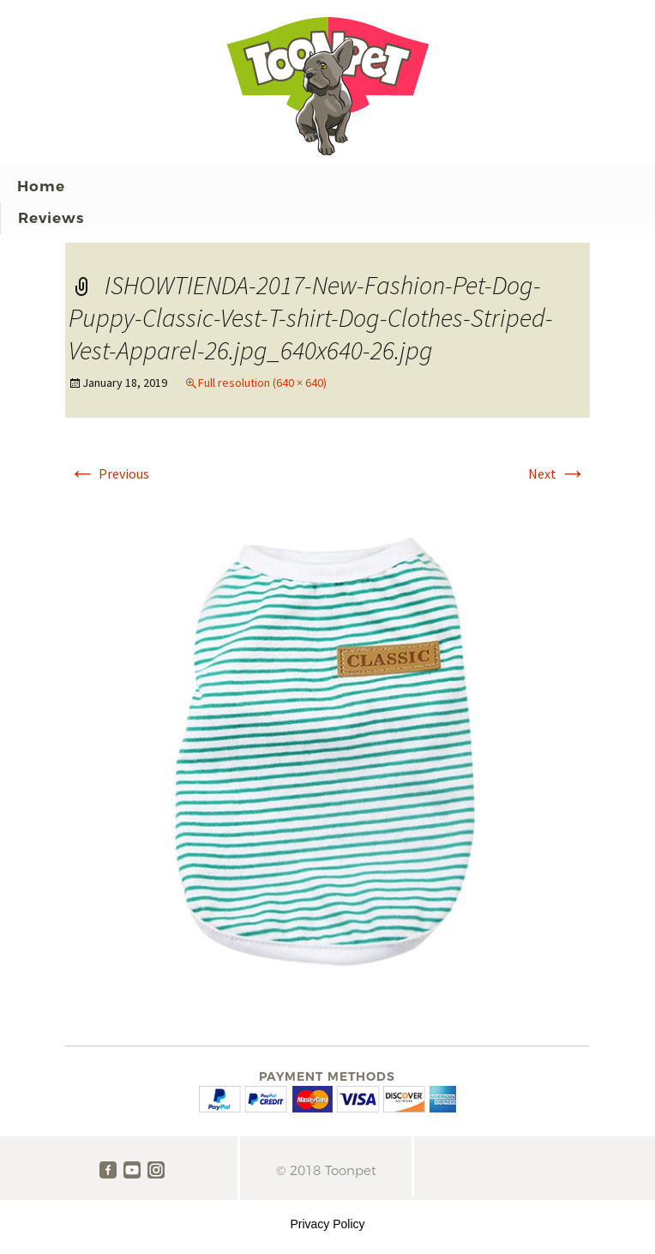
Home (41, 186)
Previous (109, 473)
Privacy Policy (327, 1224)
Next (557, 473)
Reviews (51, 217)
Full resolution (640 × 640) (262, 382)
